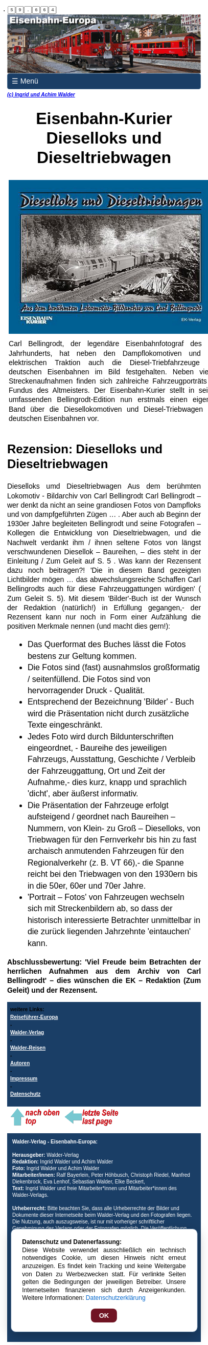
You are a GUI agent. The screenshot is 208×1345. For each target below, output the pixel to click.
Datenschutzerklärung (116, 1297)
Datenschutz (25, 1094)
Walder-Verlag (27, 1032)
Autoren (20, 1063)
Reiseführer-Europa (34, 1017)
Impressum (23, 1078)
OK (104, 1315)
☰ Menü (25, 81)
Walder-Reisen (27, 1048)
